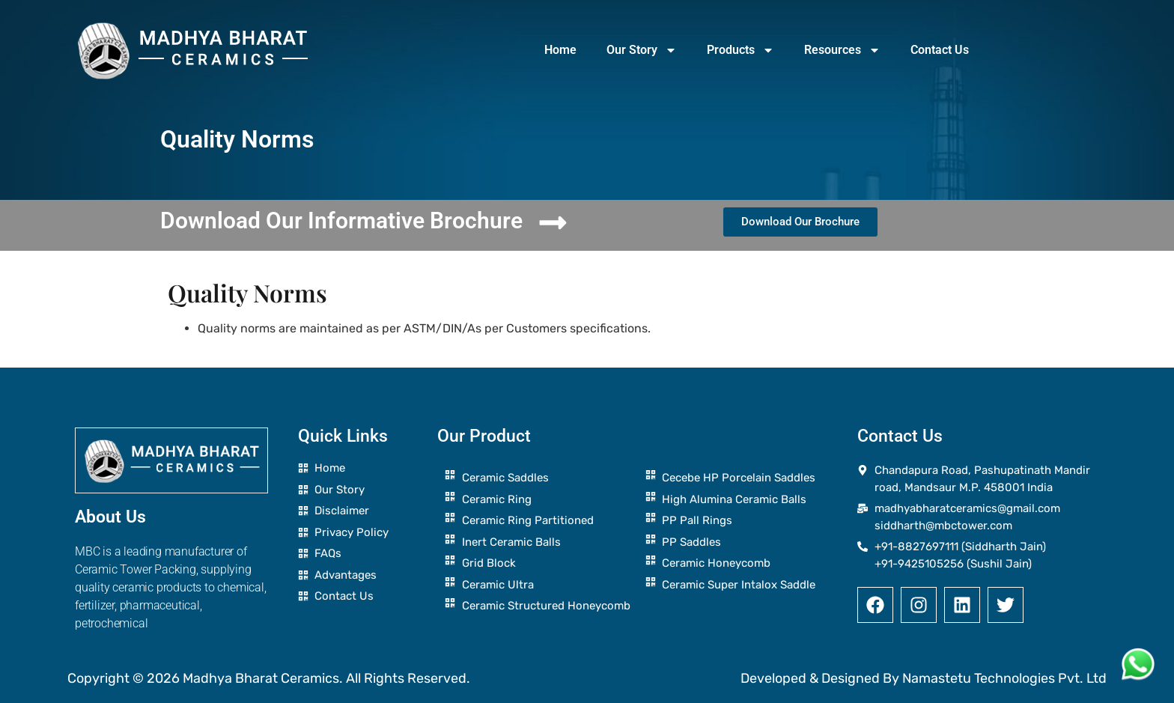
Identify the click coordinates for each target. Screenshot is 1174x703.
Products (740, 50)
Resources (842, 50)
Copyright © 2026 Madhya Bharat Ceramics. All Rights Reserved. (268, 678)
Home (560, 50)
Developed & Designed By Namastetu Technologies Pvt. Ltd (923, 678)
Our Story (641, 50)
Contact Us (939, 50)
